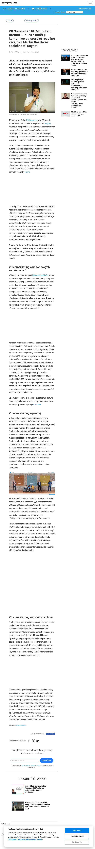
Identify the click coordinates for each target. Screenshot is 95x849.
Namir (27, 172)
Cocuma (37, 404)
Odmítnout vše (77, 842)
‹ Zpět (10, 20)
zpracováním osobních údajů (30, 765)
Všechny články (31, 20)
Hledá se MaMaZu (40, 275)
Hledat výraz (60, 12)
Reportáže (50, 734)
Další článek (5, 824)
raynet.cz (24, 725)
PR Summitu (31, 120)
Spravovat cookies (77, 836)
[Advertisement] (75, 31)
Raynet (48, 123)
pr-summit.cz (19, 725)
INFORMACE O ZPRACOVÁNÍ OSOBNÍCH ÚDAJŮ (25, 839)
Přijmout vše (77, 830)
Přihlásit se (85, 8)
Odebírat (46, 760)
